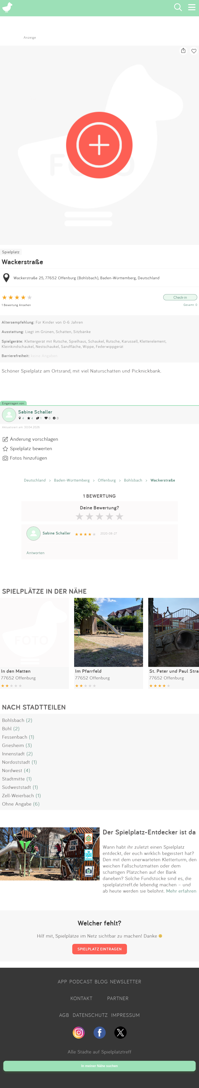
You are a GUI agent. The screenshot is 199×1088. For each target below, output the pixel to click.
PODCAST (81, 981)
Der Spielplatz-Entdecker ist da (149, 832)
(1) (31, 737)
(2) (29, 720)
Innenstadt (13, 753)
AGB (64, 1015)
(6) (36, 804)
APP (62, 981)
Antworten (36, 552)
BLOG (101, 981)
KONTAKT (81, 998)
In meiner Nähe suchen (99, 1066)
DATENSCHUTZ (90, 1015)
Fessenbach (14, 737)
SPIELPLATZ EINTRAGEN (99, 949)
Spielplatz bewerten (31, 448)
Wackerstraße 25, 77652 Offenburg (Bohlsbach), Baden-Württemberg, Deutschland (87, 277)
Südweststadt (16, 787)
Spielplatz (11, 251)
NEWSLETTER (125, 981)
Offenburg (107, 480)
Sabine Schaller (35, 412)
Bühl (7, 728)
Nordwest (12, 770)
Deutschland (35, 480)
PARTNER (118, 998)
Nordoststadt (16, 762)
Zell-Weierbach (18, 795)
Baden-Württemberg (72, 480)
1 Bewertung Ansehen (16, 305)
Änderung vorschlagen (34, 439)
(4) (27, 770)
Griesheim (13, 745)
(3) (29, 745)
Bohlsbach (133, 480)
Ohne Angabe (17, 804)
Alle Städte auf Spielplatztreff (100, 1051)
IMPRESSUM (125, 1015)
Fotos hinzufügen (28, 458)
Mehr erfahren (181, 891)
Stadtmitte (13, 778)
